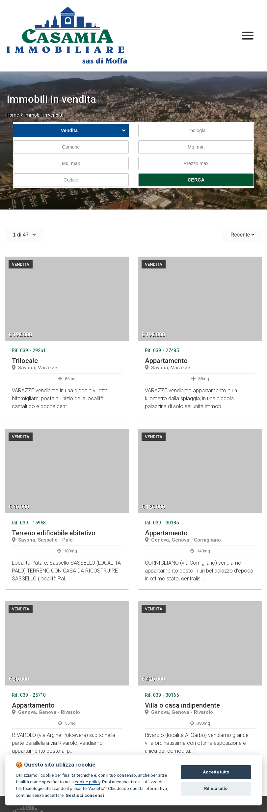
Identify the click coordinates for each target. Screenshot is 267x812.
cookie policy (87, 781)
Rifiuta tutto (215, 788)
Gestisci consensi (85, 795)
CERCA (196, 179)
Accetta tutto (216, 772)
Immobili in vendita (44, 115)
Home (13, 115)
